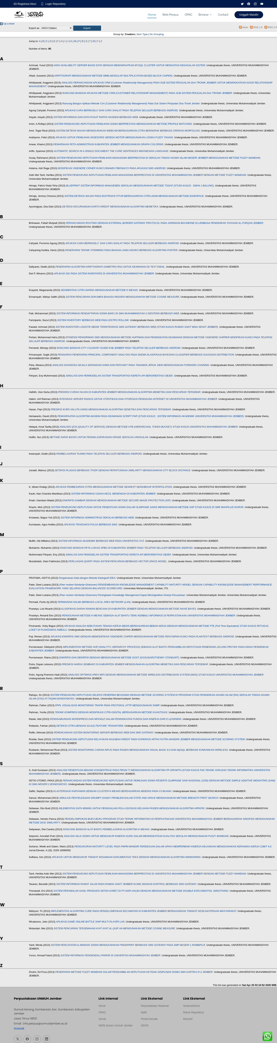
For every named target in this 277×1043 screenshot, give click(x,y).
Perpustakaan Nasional (155, 1005)
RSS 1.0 (256, 27)
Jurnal (102, 1019)
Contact (223, 14)
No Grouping (157, 34)
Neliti (144, 1012)
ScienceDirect (191, 1005)
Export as (34, 28)
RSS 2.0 (270, 27)
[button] (87, 28)
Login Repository (55, 3)
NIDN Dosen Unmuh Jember (115, 1025)
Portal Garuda (149, 1019)
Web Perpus (170, 14)
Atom (243, 27)
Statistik (19, 1028)
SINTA (145, 1025)
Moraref (187, 1019)
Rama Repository (193, 1012)
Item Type (142, 34)
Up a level (7, 23)
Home (152, 14)
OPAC (188, 14)
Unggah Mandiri (248, 14)
